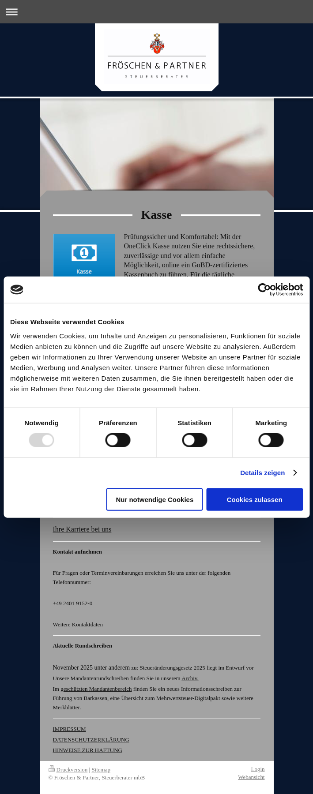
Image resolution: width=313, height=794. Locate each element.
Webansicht (251, 777)
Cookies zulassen (255, 499)
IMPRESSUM (69, 729)
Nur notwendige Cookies (154, 499)
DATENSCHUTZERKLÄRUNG (91, 739)
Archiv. (190, 678)
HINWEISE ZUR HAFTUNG (87, 750)
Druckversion (68, 769)
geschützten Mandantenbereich (96, 688)
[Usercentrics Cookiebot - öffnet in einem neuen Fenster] (264, 289)
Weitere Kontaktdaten (78, 624)
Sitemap (100, 769)
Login (257, 769)
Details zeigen (262, 472)
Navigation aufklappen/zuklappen (156, 11)
